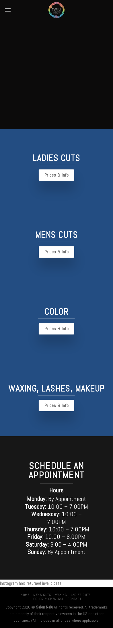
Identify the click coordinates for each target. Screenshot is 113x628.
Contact (74, 598)
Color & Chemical (48, 598)
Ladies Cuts (81, 594)
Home (25, 594)
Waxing (61, 594)
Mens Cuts (42, 594)
